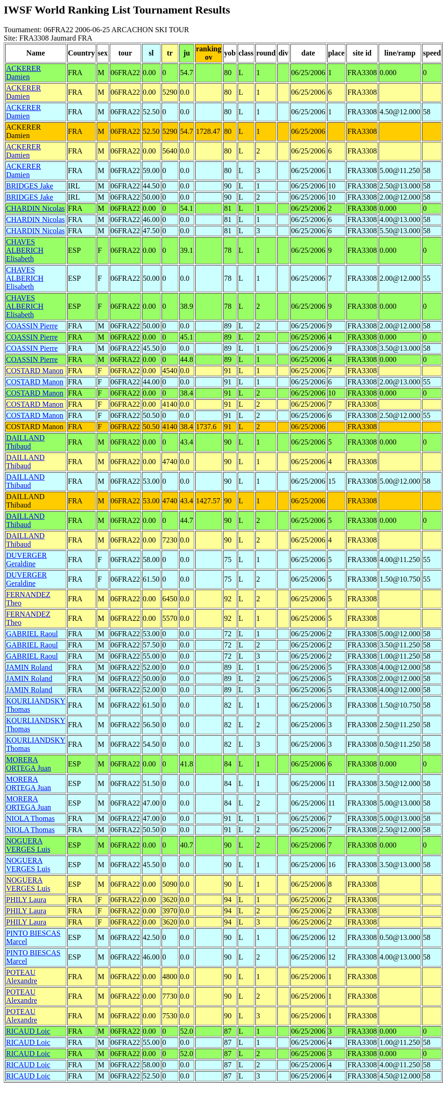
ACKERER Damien (23, 72)
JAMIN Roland (29, 667)
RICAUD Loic (28, 1031)
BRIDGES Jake (29, 186)
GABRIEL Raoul (32, 634)
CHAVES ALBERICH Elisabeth (24, 250)
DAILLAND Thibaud (25, 442)
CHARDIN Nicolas (35, 208)
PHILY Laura (26, 900)
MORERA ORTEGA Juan (28, 764)
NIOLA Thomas (30, 818)
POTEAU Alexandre (21, 976)
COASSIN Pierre (32, 326)
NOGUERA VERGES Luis (28, 845)
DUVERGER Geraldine (26, 559)
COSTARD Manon (34, 371)
